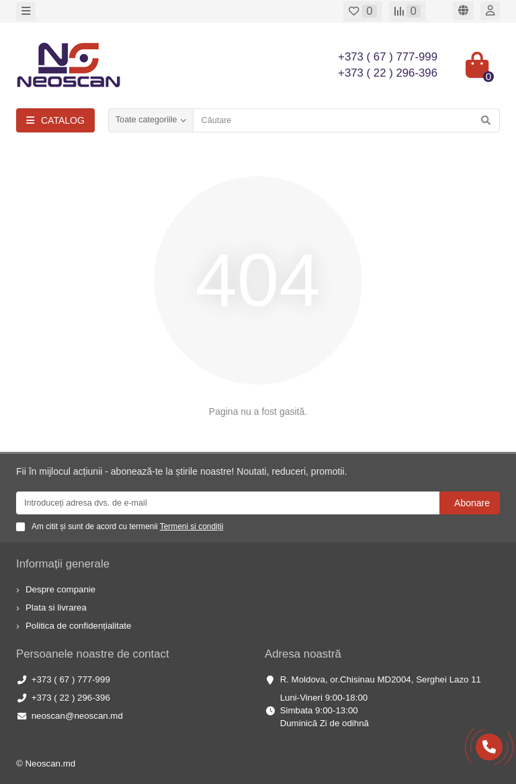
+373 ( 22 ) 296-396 (71, 698)
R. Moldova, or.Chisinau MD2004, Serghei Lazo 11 (380, 679)
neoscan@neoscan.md (77, 716)
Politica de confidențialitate (78, 626)
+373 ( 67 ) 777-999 (71, 679)
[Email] (227, 503)
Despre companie (60, 589)
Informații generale (63, 563)
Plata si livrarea (56, 607)
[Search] (346, 120)
